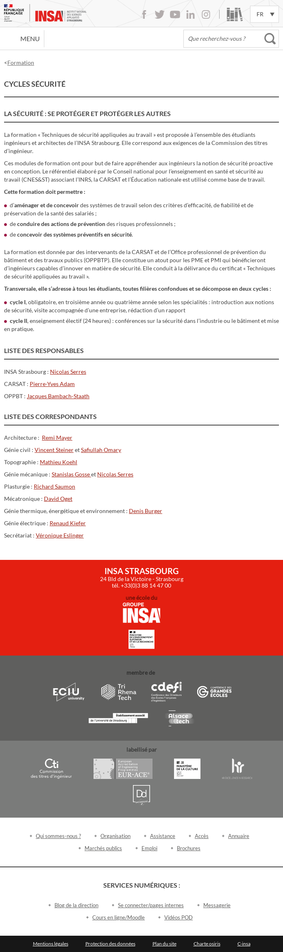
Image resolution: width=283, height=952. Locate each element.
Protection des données (110, 944)
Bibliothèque (235, 14)
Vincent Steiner (54, 449)
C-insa (243, 944)
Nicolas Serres (68, 371)
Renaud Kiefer (68, 523)
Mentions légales (50, 944)
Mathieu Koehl (58, 461)
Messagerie (217, 905)
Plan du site (164, 944)
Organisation (115, 836)
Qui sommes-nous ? (58, 836)
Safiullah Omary (101, 449)
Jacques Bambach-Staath (58, 396)
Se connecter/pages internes (151, 905)
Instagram (206, 14)
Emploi (149, 848)
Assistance (162, 836)
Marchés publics (103, 848)
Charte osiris (207, 944)
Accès (202, 836)
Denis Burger (145, 510)
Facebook (144, 14)
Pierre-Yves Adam (52, 383)
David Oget (58, 498)
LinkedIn (190, 14)
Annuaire (238, 836)
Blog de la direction (76, 905)
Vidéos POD (178, 917)
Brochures (188, 848)
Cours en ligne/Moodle (118, 917)
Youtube (175, 14)
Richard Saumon (54, 486)
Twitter (160, 14)
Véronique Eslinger (60, 535)
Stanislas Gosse (71, 474)
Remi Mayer (57, 437)
